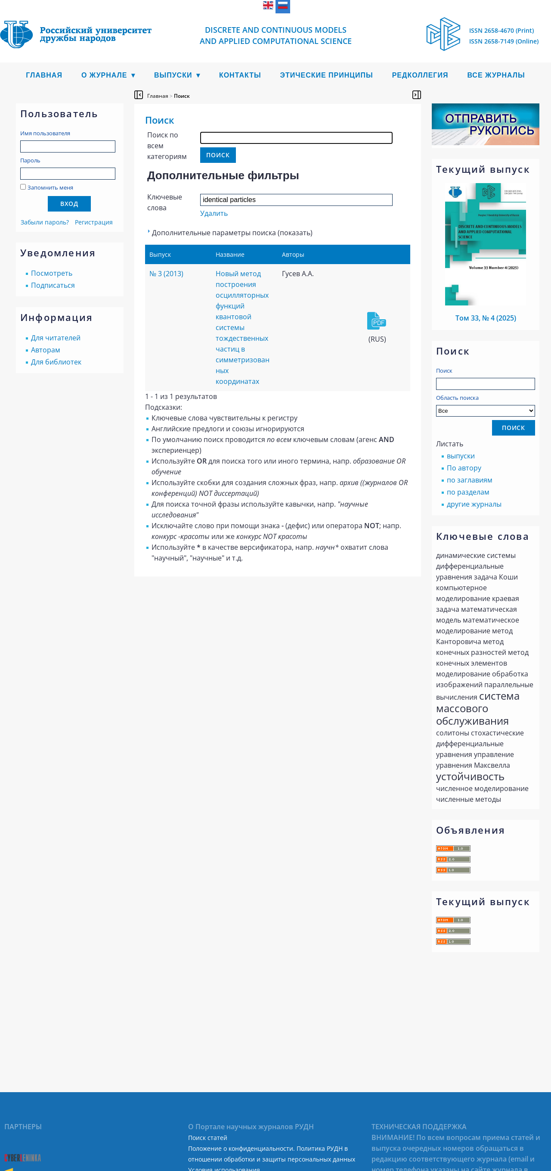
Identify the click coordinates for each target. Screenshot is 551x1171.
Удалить (214, 213)
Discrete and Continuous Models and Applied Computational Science (276, 35)
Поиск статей (207, 1138)
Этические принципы (326, 75)
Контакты (240, 75)
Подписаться (53, 285)
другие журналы (474, 504)
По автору (464, 468)
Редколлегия (420, 75)
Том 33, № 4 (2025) (485, 318)
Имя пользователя (45, 133)
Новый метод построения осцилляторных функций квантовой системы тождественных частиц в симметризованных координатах (242, 327)
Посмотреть (51, 273)
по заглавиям (469, 480)
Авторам (45, 350)
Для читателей (55, 338)
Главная (44, 75)
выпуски (461, 456)
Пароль (30, 160)
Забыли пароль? (45, 222)
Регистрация (94, 222)
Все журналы (496, 75)
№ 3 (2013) (166, 273)
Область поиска (485, 405)
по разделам (468, 492)
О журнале (104, 75)
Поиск (444, 370)
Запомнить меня (50, 187)
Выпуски (173, 75)
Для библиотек (56, 362)
